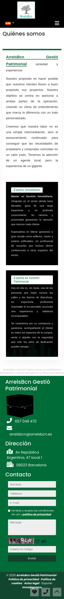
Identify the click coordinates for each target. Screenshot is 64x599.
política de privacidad (37, 514)
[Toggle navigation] (57, 23)
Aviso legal (32, 583)
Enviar (32, 558)
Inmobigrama (32, 587)
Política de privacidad (24, 579)
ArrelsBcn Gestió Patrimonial (36, 575)
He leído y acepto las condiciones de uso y (32, 512)
